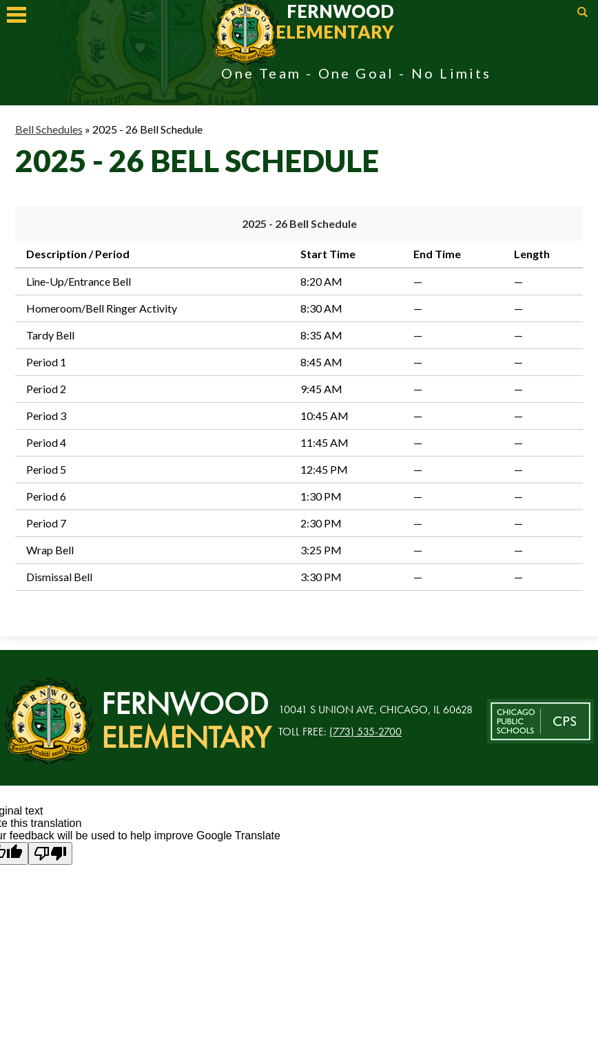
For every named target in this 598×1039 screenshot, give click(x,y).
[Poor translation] (50, 853)
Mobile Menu (16, 15)
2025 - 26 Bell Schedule (299, 223)
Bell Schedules (49, 129)
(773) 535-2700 (365, 731)
